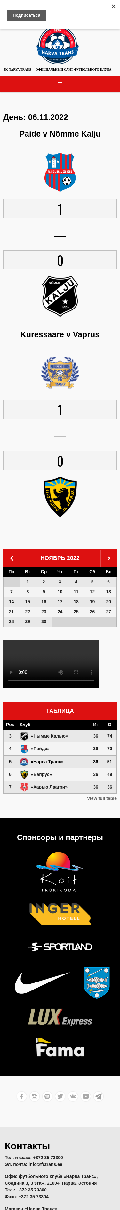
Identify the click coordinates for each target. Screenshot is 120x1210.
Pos (10, 724)
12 (92, 591)
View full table (102, 798)
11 (76, 591)
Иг (95, 724)
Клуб (25, 724)
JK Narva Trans (17, 69)
